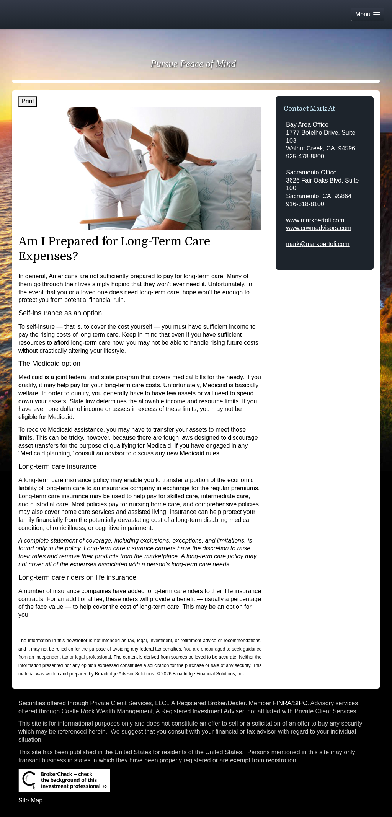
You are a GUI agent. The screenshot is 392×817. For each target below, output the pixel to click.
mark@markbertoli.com (318, 244)
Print (27, 101)
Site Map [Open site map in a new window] (30, 800)
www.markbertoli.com (315, 220)
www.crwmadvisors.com (318, 228)
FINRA (282, 703)
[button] (367, 14)
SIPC (300, 703)
